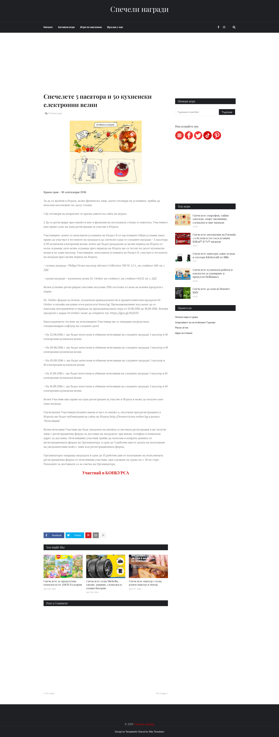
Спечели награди (139, 9)
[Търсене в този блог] (197, 112)
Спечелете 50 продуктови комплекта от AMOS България (63, 583)
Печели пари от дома (186, 317)
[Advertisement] (106, 67)
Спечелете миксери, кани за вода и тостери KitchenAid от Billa (214, 255)
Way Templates (156, 731)
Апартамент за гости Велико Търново (195, 322)
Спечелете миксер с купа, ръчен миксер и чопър (145, 583)
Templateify (132, 731)
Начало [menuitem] (48, 27)
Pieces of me (181, 327)
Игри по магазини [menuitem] (91, 27)
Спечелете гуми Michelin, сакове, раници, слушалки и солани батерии (104, 584)
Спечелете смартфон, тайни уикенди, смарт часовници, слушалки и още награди (211, 219)
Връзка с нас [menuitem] (115, 27)
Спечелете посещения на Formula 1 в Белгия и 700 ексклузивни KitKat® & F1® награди (214, 238)
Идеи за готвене (183, 333)
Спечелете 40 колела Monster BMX (211, 290)
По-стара (161, 693)
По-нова (49, 693)
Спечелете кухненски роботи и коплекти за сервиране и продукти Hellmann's (213, 273)
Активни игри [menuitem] (66, 27)
